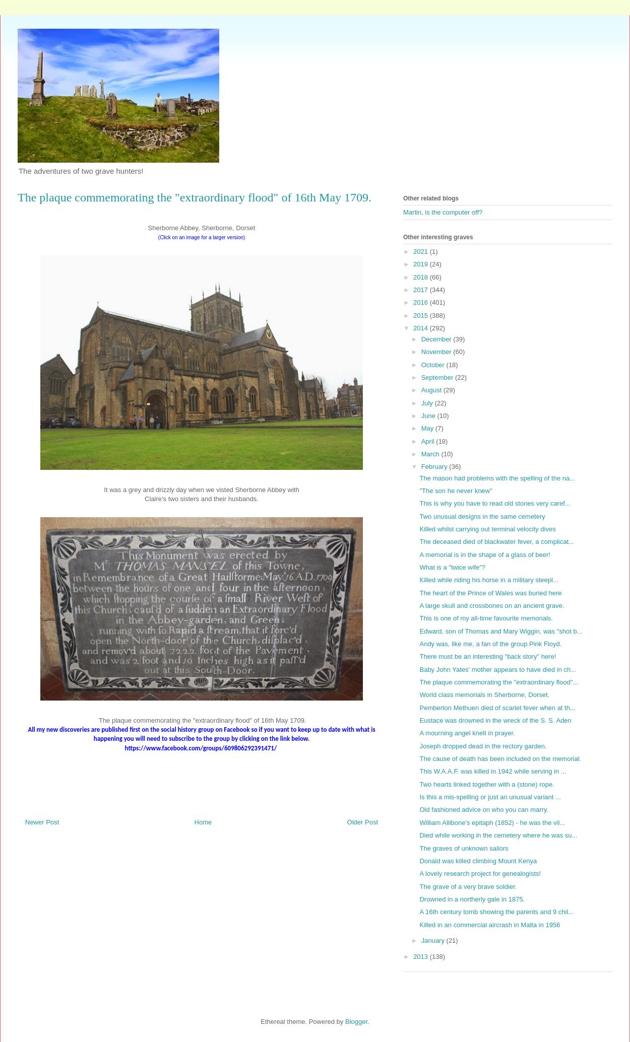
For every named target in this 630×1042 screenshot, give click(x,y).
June (429, 416)
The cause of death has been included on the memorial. (500, 758)
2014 (421, 328)
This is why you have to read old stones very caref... (494, 503)
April (428, 441)
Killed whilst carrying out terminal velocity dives (487, 529)
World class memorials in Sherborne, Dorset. (484, 695)
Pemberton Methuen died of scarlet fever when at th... (497, 708)
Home (203, 822)
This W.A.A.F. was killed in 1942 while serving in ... (492, 771)
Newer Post (42, 822)
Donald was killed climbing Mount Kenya (478, 861)
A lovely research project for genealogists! (480, 873)
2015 (421, 315)
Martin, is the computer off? (442, 212)
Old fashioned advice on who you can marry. (483, 809)
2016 (421, 302)
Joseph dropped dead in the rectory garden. (482, 746)
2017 (421, 290)
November (437, 352)
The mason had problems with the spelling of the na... (497, 478)
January (434, 940)
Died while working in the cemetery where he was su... (498, 835)
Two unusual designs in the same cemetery (482, 516)
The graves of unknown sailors (463, 848)
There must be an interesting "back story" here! (487, 656)
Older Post (362, 822)
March (431, 454)
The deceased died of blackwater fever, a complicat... (496, 541)
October (434, 365)
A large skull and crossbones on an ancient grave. (491, 605)
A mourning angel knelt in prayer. (467, 733)
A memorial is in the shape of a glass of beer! (484, 555)
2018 (421, 277)
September (438, 377)
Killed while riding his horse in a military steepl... (488, 580)
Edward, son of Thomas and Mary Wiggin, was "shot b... (500, 631)
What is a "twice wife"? (452, 567)
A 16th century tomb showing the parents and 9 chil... (496, 912)
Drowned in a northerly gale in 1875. (472, 899)
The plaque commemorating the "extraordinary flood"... (498, 682)
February (435, 466)
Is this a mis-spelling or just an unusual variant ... (489, 797)
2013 (421, 956)
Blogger (356, 1021)
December (437, 339)
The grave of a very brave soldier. (468, 886)
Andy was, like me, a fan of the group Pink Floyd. (490, 644)
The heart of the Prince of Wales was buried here (490, 593)
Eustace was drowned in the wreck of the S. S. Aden (495, 720)
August (432, 390)
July (428, 403)
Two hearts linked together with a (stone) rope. (486, 784)
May (428, 428)
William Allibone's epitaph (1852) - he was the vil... (492, 822)
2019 (421, 264)
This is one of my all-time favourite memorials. (485, 618)
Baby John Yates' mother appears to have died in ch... (497, 669)
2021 (421, 251)
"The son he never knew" (455, 491)
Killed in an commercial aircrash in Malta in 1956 (489, 925)
